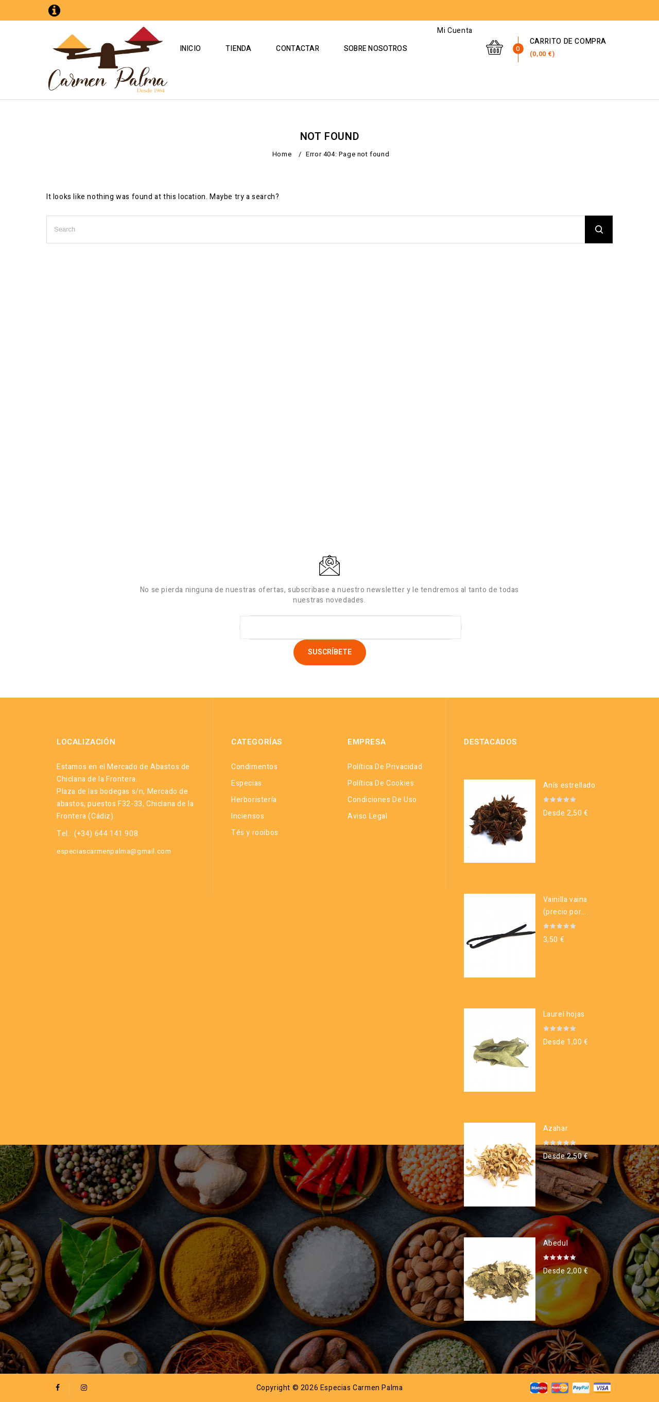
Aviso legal (368, 816)
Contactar (320, 48)
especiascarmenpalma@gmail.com (114, 851)
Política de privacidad (385, 766)
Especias (246, 783)
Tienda (261, 48)
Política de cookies (381, 783)
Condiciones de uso (382, 799)
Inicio (212, 48)
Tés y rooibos (255, 832)
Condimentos (254, 766)
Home (281, 154)
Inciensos (247, 816)
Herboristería (254, 799)
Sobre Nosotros (397, 48)
